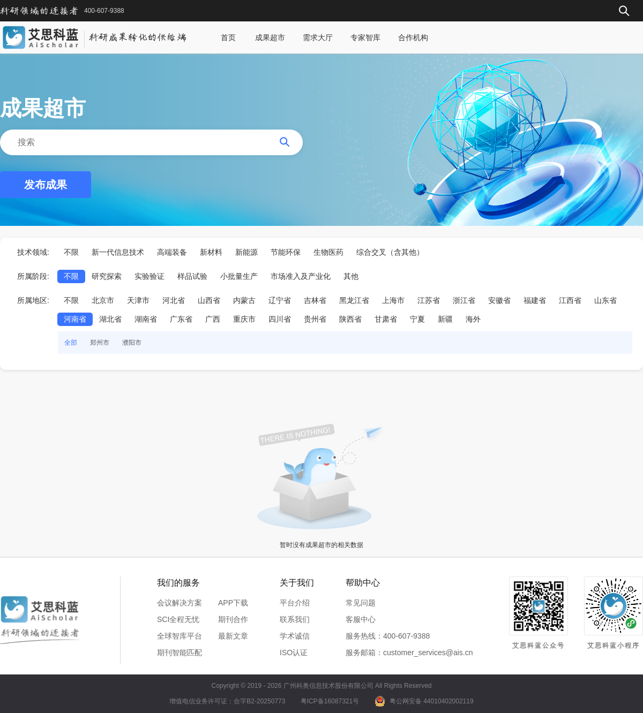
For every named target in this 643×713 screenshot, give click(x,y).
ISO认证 (294, 652)
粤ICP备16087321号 (330, 701)
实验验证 (149, 276)
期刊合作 (233, 619)
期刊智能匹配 (179, 652)
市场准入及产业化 (301, 276)
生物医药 (328, 252)
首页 (228, 37)
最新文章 (233, 636)
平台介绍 (295, 602)
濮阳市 (131, 342)
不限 (71, 252)
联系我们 (295, 619)
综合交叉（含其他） (390, 252)
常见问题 (361, 602)
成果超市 (270, 37)
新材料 (211, 252)
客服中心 (361, 619)
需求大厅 (318, 37)
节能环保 (286, 252)
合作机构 (413, 37)
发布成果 (45, 185)
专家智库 (365, 37)
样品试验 (192, 276)
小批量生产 (239, 276)
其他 (350, 276)
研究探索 (107, 276)
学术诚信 (295, 636)
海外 (473, 319)
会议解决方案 (179, 602)
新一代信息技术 (118, 252)
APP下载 (233, 602)
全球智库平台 (179, 636)
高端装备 (172, 252)
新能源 (246, 252)
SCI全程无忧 (178, 619)
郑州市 (99, 342)
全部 (70, 342)
